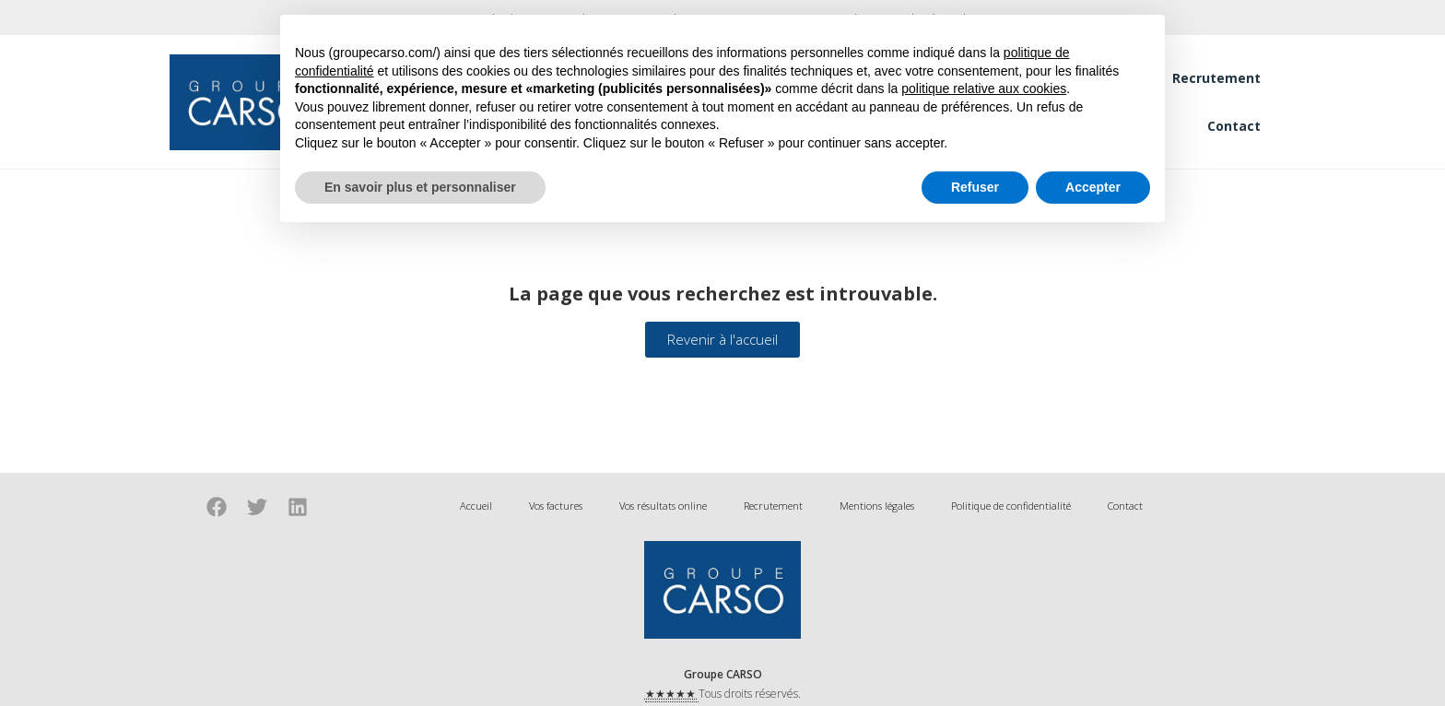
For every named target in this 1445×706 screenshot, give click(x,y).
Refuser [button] (975, 187)
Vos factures (555, 505)
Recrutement (1216, 78)
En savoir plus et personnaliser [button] (420, 187)
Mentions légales (877, 505)
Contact (1234, 126)
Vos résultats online (663, 505)
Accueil (476, 505)
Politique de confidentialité (1011, 505)
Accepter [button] (1093, 187)
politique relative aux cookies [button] (983, 88)
